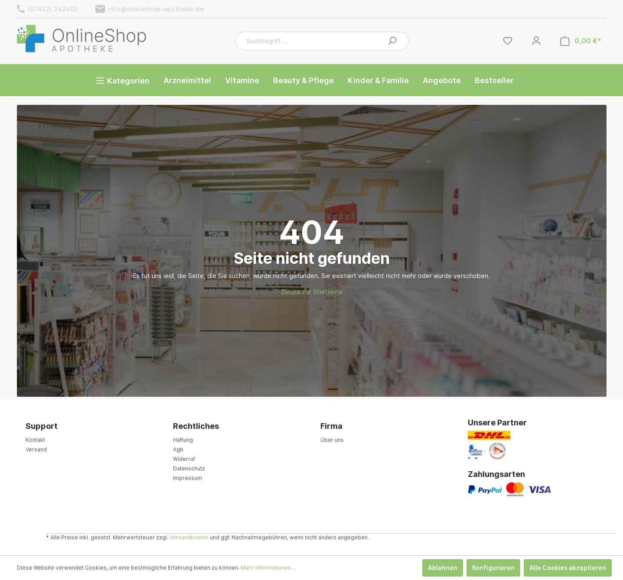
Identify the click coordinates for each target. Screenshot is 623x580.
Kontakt (35, 440)
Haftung (183, 440)
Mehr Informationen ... (268, 567)
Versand (36, 449)
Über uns (332, 440)
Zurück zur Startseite (311, 291)
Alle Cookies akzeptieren (567, 567)
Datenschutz (189, 468)
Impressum (187, 478)
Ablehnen (442, 567)
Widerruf (184, 459)
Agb (178, 449)
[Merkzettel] (508, 40)
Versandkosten (189, 537)
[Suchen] (392, 41)
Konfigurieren (493, 567)
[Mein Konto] (536, 40)
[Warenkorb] (581, 40)
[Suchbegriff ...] (312, 41)
